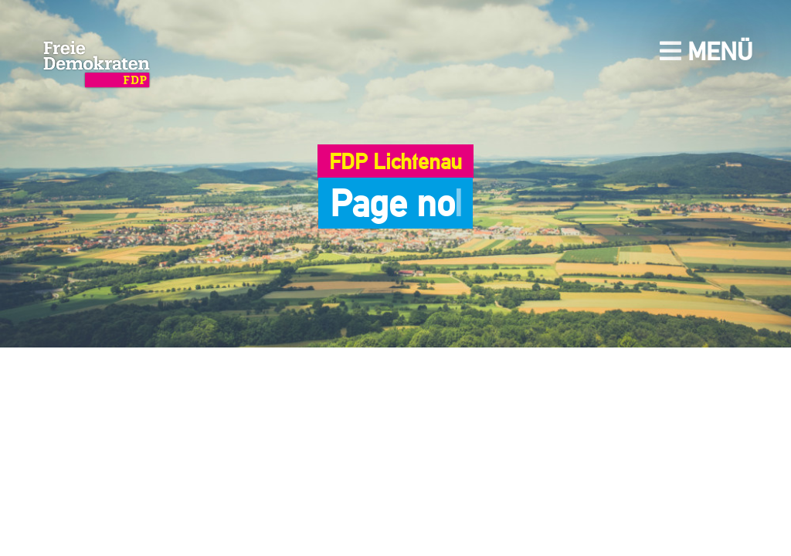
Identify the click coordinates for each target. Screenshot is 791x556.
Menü (706, 51)
